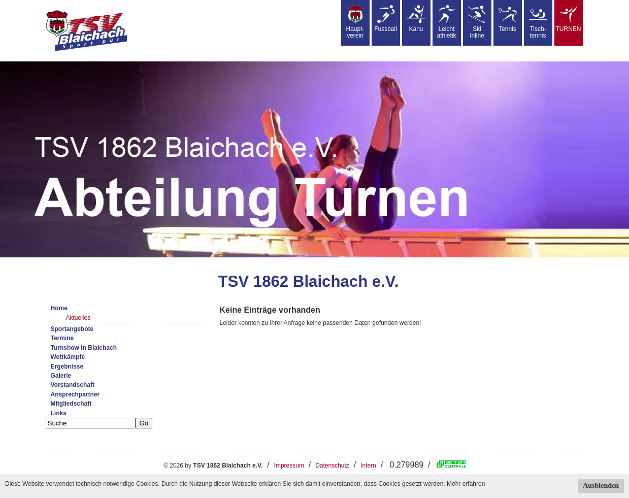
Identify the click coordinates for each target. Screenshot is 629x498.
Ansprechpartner (75, 394)
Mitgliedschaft (71, 403)
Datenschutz (332, 465)
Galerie (61, 375)
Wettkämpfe (68, 356)
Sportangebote (72, 329)
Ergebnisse (67, 366)
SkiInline (477, 22)
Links (59, 413)
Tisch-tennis (538, 22)
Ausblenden (601, 485)
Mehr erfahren (466, 483)
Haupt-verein (355, 22)
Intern (368, 465)
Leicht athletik (446, 22)
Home (59, 308)
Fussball (385, 18)
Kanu (416, 18)
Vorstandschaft (72, 384)
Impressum (289, 465)
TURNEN (568, 18)
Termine (62, 338)
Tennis (508, 18)
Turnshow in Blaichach (84, 347)
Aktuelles (78, 317)
